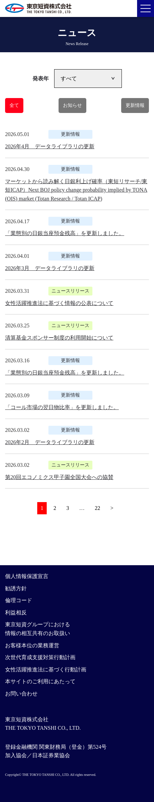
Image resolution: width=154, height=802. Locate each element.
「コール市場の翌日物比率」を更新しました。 (62, 407)
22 (97, 508)
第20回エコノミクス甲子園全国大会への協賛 (59, 477)
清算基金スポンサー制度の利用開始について (59, 338)
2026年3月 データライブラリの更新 (49, 268)
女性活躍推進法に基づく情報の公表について (59, 303)
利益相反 (16, 612)
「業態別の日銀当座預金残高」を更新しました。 (64, 233)
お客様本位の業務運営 (32, 645)
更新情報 (135, 105)
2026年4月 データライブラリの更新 (49, 146)
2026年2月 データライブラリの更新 (49, 442)
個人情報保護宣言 (26, 576)
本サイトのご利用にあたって (40, 681)
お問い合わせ (21, 693)
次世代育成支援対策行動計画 (40, 657)
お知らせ (72, 105)
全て (14, 105)
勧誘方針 (16, 588)
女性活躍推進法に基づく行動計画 (45, 669)
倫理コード (18, 600)
